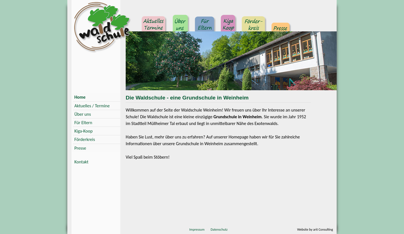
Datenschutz (219, 229)
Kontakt (81, 162)
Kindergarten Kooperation (228, 26)
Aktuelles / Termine (92, 105)
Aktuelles (154, 26)
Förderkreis (253, 26)
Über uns (180, 26)
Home (80, 97)
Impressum (197, 229)
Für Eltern (205, 26)
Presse (280, 26)
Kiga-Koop (83, 131)
